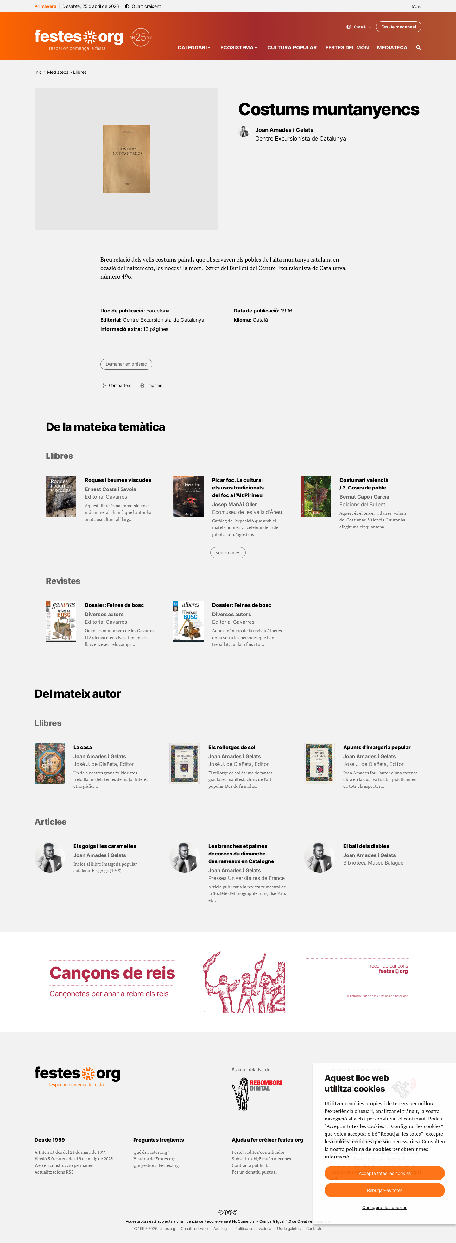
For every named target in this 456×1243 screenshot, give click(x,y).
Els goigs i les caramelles (104, 846)
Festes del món (347, 47)
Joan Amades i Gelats (284, 130)
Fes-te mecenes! (398, 26)
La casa (82, 747)
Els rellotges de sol (232, 747)
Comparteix (120, 385)
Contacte (314, 1228)
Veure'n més (228, 552)
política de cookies (368, 1148)
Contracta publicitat (251, 1165)
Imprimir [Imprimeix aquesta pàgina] (154, 385)
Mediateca (392, 47)
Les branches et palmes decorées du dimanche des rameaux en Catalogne (241, 853)
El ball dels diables (366, 846)
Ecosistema (237, 47)
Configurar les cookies (384, 1207)
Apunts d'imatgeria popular (377, 747)
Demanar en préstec (126, 364)
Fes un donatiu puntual (254, 1172)
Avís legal (221, 1228)
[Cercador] (418, 47)
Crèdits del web (194, 1228)
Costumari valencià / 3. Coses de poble (363, 484)
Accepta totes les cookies (385, 1173)
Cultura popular (292, 47)
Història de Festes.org (154, 1159)
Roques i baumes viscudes (118, 480)
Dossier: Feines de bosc (114, 605)
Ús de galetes (289, 1228)
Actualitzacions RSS (54, 1172)
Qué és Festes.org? (151, 1152)
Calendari (192, 47)
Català (358, 27)
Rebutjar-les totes (384, 1190)
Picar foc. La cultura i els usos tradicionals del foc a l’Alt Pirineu (238, 487)
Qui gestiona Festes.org (156, 1165)
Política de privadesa (253, 1228)
